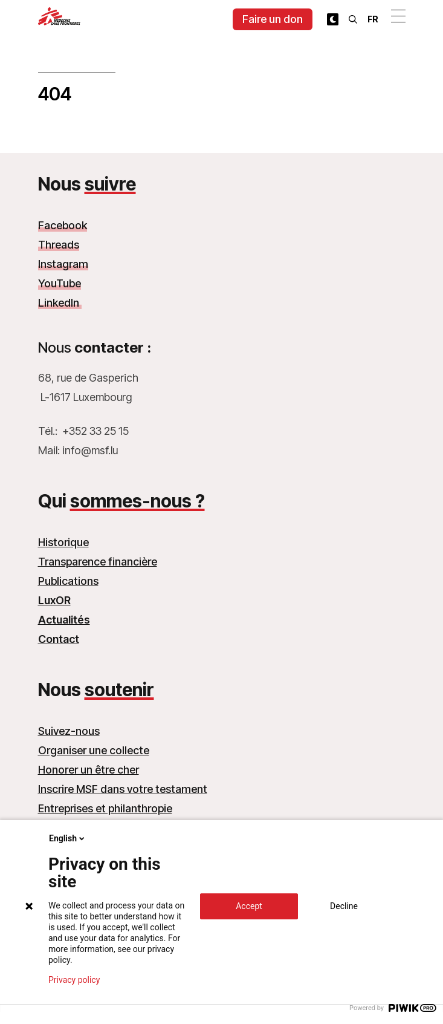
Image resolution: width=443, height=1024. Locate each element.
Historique (63, 542)
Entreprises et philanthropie (105, 808)
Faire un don (272, 19)
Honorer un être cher (88, 769)
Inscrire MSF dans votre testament (122, 789)
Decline (344, 906)
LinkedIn (60, 302)
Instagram (63, 264)
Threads (58, 244)
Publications (68, 581)
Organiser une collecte (93, 750)
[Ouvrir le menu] (398, 16)
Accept (249, 906)
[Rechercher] (353, 19)
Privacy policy (74, 980)
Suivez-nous (69, 731)
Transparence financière (97, 561)
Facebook (62, 225)
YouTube (59, 283)
